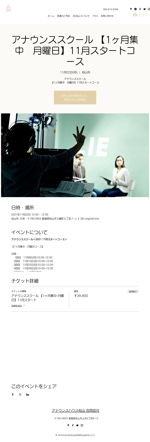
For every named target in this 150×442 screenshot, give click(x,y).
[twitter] (144, 9)
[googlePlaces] (130, 9)
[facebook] (140, 9)
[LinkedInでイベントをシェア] (27, 394)
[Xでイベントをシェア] (20, 394)
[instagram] (81, 425)
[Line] (135, 9)
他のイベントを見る (75, 99)
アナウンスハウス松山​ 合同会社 (75, 410)
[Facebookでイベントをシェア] (12, 394)
